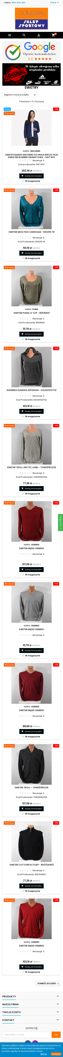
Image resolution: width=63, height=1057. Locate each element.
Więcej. (43, 1054)
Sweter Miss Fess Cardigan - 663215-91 (31, 232)
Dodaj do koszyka (31, 176)
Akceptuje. (56, 1054)
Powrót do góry (48, 983)
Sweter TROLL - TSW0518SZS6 (31, 787)
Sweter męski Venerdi (31, 548)
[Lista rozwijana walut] (55, 2)
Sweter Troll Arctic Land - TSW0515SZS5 (31, 467)
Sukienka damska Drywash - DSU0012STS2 (31, 390)
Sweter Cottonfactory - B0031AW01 (31, 864)
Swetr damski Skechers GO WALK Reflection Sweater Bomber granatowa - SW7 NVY (31, 156)
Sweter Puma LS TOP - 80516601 (32, 313)
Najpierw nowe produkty (20, 95)
